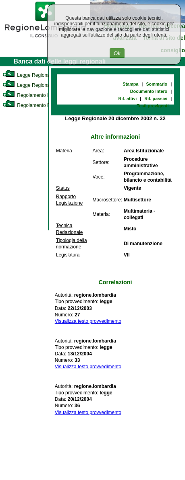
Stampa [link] (130, 84)
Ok (117, 53)
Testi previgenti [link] (152, 105)
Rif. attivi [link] (127, 98)
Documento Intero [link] (148, 91)
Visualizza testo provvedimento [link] (88, 321)
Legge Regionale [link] (28, 75)
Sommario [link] (156, 84)
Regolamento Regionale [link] (35, 105)
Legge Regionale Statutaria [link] (39, 85)
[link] (45, 38)
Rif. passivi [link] (155, 98)
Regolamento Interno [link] (32, 95)
